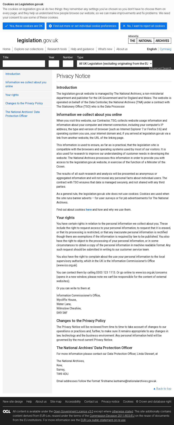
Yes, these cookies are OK (26, 26)
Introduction (12, 74)
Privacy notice (110, 401)
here (89, 209)
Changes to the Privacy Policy (24, 103)
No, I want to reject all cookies (146, 26)
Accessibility (73, 401)
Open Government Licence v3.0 (73, 411)
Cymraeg (165, 49)
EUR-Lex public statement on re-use (103, 420)
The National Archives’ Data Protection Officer (22, 114)
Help (29, 401)
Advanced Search (160, 68)
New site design (13, 401)
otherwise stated (122, 411)
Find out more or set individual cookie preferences (84, 26)
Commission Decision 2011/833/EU (112, 415)
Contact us (91, 401)
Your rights (12, 95)
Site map (56, 401)
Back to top (163, 388)
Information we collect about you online (25, 84)
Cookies (128, 401)
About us (41, 401)
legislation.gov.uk (30, 39)
